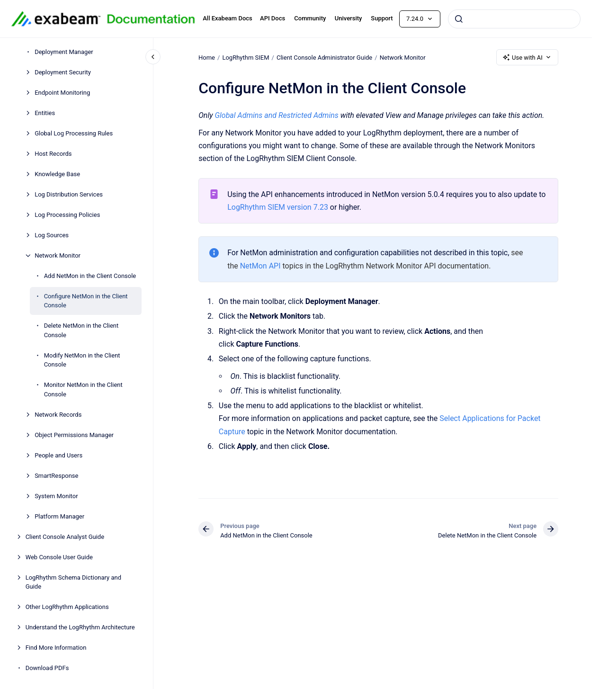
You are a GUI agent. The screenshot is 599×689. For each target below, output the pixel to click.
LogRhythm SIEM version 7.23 (277, 207)
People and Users (58, 455)
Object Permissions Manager (74, 434)
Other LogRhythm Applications (67, 606)
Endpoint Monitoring (62, 92)
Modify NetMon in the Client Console (82, 360)
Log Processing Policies (67, 214)
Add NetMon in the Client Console (90, 275)
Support (382, 18)
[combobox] (514, 19)
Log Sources (52, 235)
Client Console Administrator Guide (324, 57)
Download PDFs (47, 667)
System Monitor (56, 496)
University (348, 18)
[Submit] (458, 19)
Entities (45, 112)
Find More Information (56, 647)
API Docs (272, 18)
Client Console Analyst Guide (65, 536)
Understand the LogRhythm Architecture (80, 627)
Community (310, 18)
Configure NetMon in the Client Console (86, 301)
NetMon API (260, 265)
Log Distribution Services (69, 194)
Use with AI (527, 57)
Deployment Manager (64, 51)
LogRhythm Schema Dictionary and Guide (73, 582)
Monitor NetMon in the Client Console (83, 389)
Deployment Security (63, 72)
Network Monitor (57, 255)
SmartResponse (56, 475)
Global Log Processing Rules (74, 133)
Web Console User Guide (59, 557)
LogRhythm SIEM (245, 57)
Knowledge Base (57, 174)
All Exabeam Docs (227, 18)
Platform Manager (59, 516)
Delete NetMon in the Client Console (81, 330)
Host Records (53, 153)
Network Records (58, 414)
